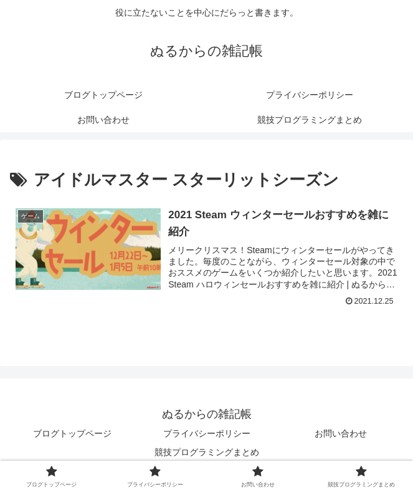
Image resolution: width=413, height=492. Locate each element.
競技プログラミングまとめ (206, 452)
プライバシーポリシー (206, 433)
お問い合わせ (341, 433)
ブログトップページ (72, 433)
